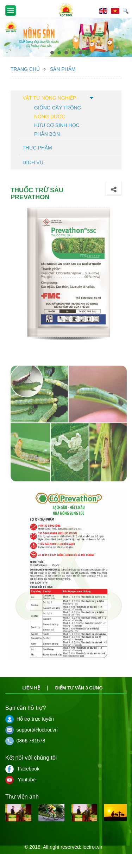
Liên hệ (31, 687)
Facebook (22, 769)
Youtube (20, 779)
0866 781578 (25, 740)
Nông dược (49, 116)
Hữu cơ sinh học (57, 124)
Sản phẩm (62, 69)
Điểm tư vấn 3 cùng (79, 687)
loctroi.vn (92, 847)
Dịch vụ (33, 162)
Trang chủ (25, 69)
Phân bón (47, 133)
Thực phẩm (37, 148)
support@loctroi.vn (31, 730)
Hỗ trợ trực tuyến (29, 719)
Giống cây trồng (57, 107)
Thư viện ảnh (22, 797)
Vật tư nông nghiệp (49, 98)
